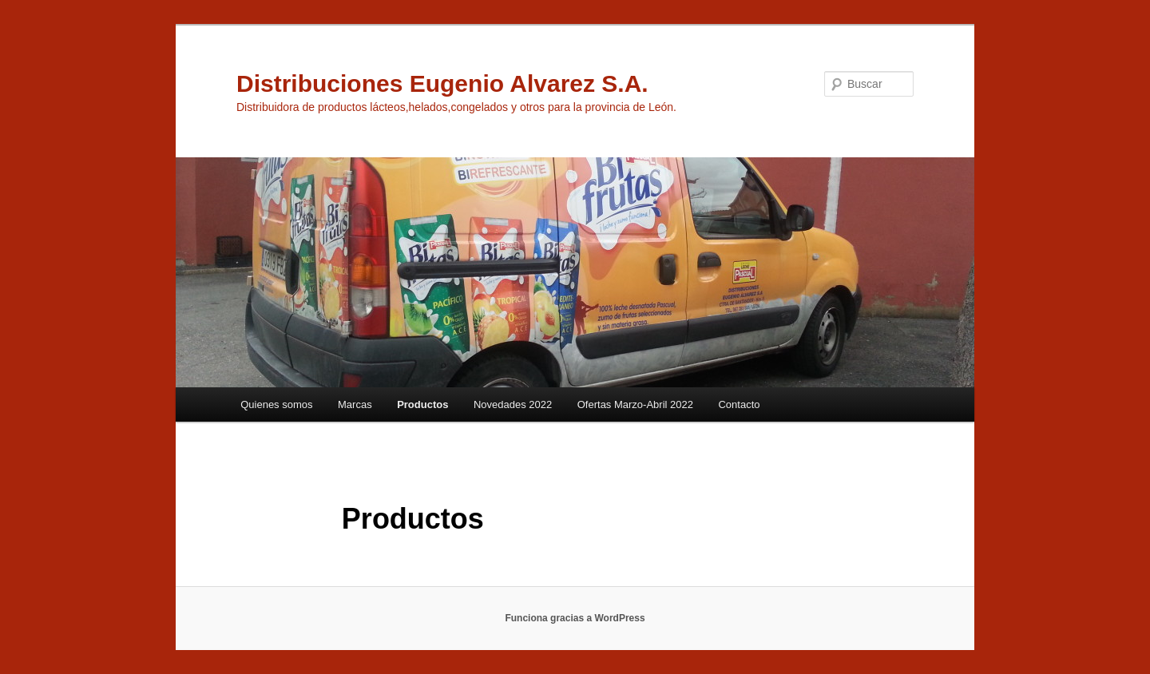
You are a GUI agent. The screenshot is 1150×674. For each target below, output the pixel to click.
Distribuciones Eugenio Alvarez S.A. (442, 83)
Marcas (355, 404)
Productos (422, 404)
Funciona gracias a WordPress (574, 618)
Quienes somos (276, 404)
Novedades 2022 (513, 404)
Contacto (738, 404)
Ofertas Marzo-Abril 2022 (635, 404)
